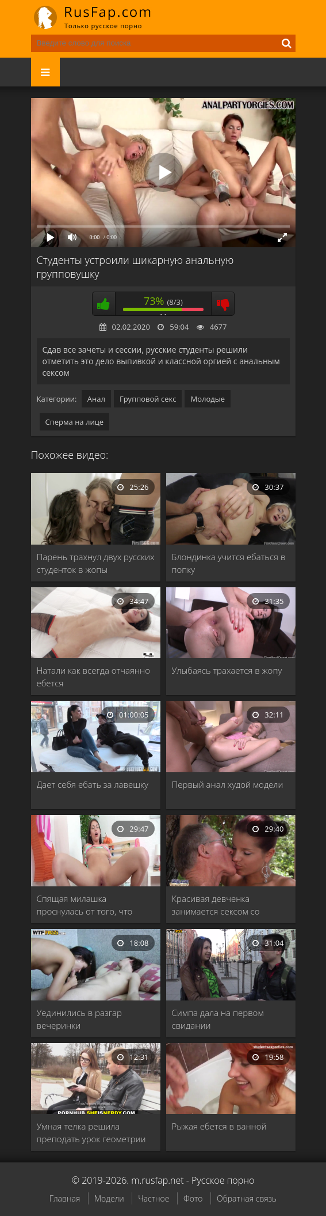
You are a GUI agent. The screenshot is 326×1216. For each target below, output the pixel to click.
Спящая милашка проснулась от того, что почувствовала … (85, 905)
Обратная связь (247, 1198)
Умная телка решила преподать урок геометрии (91, 1132)
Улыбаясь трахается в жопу (227, 670)
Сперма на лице (74, 422)
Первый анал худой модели (227, 784)
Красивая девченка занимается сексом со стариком (216, 905)
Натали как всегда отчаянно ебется (93, 676)
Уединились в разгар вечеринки (79, 1019)
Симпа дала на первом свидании (218, 1019)
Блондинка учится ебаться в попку (229, 563)
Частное (153, 1198)
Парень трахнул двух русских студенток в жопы (96, 563)
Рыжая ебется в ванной (219, 1126)
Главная (64, 1198)
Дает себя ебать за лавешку (92, 784)
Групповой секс (148, 399)
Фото (192, 1198)
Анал (96, 399)
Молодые (207, 399)
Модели (109, 1198)
